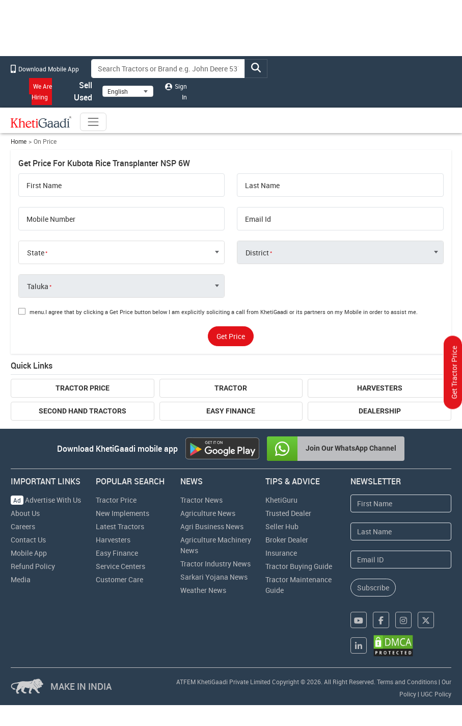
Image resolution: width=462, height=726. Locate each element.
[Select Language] (128, 91)
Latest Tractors (120, 526)
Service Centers (120, 566)
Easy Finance (230, 411)
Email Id (258, 219)
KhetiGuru (281, 500)
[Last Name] (400, 531)
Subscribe (373, 587)
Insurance (281, 553)
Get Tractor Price (454, 372)
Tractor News (201, 500)
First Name (44, 185)
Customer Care (119, 579)
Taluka (37, 286)
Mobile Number (50, 219)
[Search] (168, 68)
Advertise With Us (46, 500)
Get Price (230, 336)
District (257, 252)
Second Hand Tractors (82, 411)
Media (21, 579)
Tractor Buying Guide (298, 566)
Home (18, 141)
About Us (25, 513)
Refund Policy (33, 566)
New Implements (122, 513)
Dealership (380, 411)
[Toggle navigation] (93, 122)
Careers (23, 526)
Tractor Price (83, 388)
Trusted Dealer (288, 513)
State (35, 252)
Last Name (262, 185)
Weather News (203, 590)
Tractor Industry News (215, 563)
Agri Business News (211, 526)
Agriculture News (207, 513)
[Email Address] (400, 559)
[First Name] (400, 503)
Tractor (230, 388)
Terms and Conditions (407, 682)
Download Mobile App (45, 69)
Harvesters (379, 388)
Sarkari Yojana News (214, 577)
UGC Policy (436, 694)
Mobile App (29, 553)
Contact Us (28, 539)
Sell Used (77, 91)
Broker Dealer (286, 539)
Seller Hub (281, 526)
